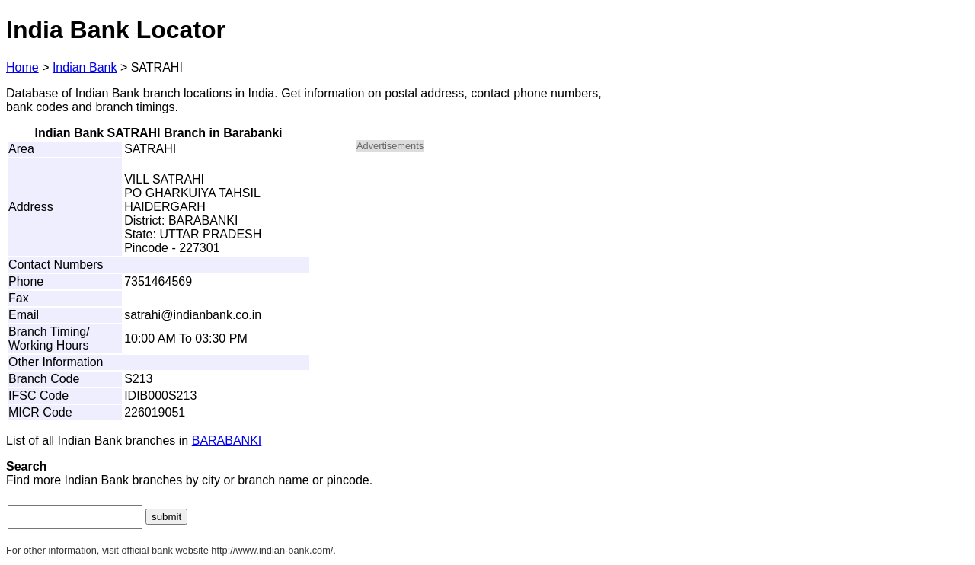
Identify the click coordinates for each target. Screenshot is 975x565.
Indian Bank (85, 67)
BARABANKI (227, 440)
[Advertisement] (485, 271)
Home (22, 67)
